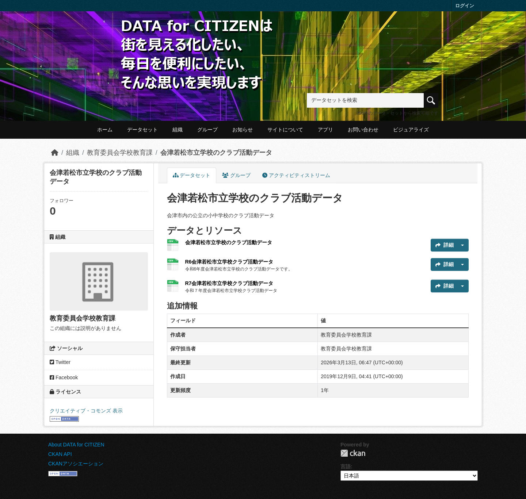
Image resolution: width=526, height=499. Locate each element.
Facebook (64, 377)
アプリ (325, 130)
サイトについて (285, 130)
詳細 (444, 245)
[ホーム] (54, 152)
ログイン (464, 5)
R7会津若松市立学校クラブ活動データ (229, 283)
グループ (207, 130)
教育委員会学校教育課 (120, 152)
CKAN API (60, 454)
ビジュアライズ (411, 130)
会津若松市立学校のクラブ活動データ (216, 152)
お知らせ (242, 130)
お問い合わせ (363, 130)
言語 (345, 466)
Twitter (60, 362)
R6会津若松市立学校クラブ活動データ (229, 262)
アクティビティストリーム (296, 175)
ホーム (105, 130)
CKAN (352, 453)
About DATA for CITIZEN (76, 445)
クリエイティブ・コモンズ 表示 (86, 411)
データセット (142, 130)
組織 (177, 130)
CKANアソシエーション (75, 464)
